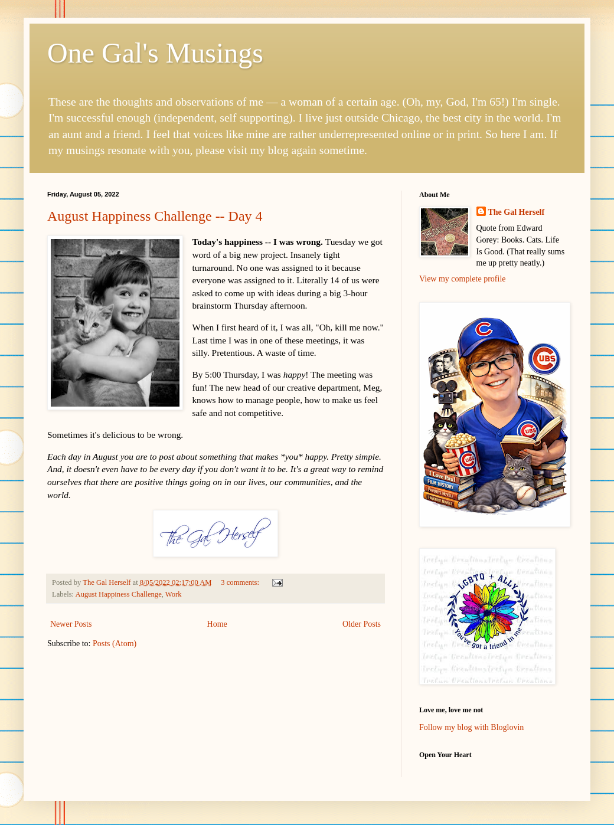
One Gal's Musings (155, 52)
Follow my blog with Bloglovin (471, 727)
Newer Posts (71, 624)
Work (173, 594)
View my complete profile (462, 278)
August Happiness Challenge (119, 594)
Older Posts (361, 624)
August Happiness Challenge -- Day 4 (155, 216)
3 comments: (241, 582)
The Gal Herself (516, 212)
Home (217, 624)
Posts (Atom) (114, 643)
